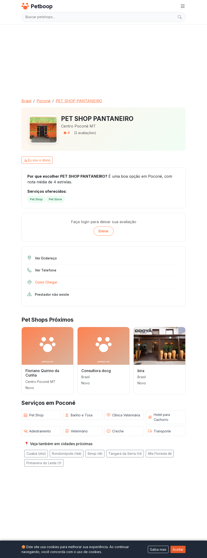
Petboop (37, 6)
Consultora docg (96, 370)
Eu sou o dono (37, 160)
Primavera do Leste (43, 463)
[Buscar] (179, 17)
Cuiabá (36, 453)
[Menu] (183, 6)
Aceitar (178, 549)
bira (140, 370)
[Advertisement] (103, 59)
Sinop (94, 453)
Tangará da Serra (125, 453)
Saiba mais (158, 549)
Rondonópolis (66, 453)
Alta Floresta (160, 453)
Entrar (104, 231)
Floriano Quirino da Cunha (42, 372)
